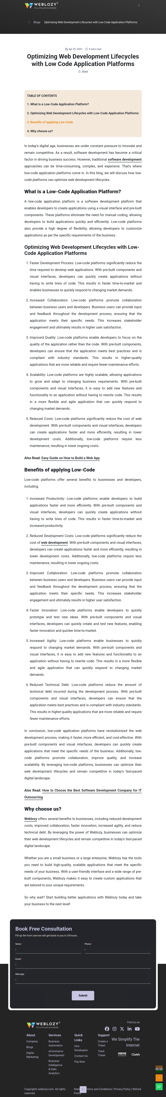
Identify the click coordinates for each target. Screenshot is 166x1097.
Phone (88, 944)
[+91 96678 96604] (159, 1069)
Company (32, 1041)
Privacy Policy (122, 1089)
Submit (83, 995)
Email (18, 959)
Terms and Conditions (99, 1089)
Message (19, 974)
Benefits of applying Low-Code (51, 122)
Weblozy (30, 819)
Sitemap (79, 1089)
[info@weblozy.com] (159, 1077)
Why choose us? (41, 131)
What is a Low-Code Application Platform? (59, 104)
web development (54, 543)
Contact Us (81, 1056)
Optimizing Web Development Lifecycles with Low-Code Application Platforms (84, 113)
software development (125, 159)
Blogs (37, 22)
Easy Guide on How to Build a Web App (70, 458)
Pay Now (79, 1061)
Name (18, 944)
